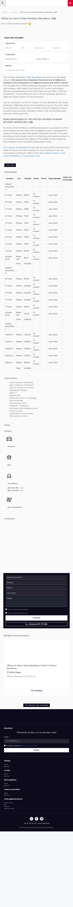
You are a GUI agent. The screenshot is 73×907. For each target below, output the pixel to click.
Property (13, 12)
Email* (6, 737)
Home (5, 12)
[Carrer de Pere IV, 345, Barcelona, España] (36, 544)
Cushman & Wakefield (17, 148)
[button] (2, 3)
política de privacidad (29, 746)
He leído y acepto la (21, 746)
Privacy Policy (24, 613)
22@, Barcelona (34, 77)
